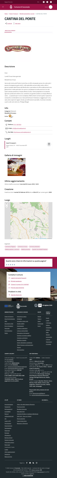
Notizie (39, 316)
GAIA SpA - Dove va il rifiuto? (24, 416)
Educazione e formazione (23, 333)
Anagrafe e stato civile (22, 321)
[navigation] (3, 7)
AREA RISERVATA (27, 476)
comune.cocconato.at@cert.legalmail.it (17, 367)
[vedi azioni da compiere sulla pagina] (16, 23)
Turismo (19, 347)
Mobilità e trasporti (21, 340)
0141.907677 (10, 361)
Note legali (7, 445)
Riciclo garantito (21, 419)
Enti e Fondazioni (9, 326)
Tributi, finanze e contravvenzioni (25, 345)
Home (6, 14)
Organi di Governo (9, 316)
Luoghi (47, 320)
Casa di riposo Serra (22, 421)
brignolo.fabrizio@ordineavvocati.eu (40, 395)
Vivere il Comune (13, 14)
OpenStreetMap (42, 238)
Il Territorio (48, 323)
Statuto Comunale (9, 440)
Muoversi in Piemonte (22, 423)
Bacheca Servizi (8, 438)
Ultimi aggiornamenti (10, 452)
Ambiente (19, 319)
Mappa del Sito (8, 457)
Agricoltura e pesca (21, 316)
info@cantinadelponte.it (19, 128)
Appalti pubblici (20, 324)
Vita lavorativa (20, 350)
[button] (29, 219)
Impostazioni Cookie (9, 447)
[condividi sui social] (8, 23)
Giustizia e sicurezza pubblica (24, 335)
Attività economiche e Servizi (49, 337)
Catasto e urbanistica (22, 328)
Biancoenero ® (41, 472)
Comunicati (40, 324)
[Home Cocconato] (19, 7)
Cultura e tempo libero (22, 331)
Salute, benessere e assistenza (24, 343)
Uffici (6, 321)
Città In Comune (36, 470)
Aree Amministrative (10, 319)
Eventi (47, 318)
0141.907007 (9, 359)
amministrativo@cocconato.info (16, 368)
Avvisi (39, 326)
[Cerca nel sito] (50, 7)
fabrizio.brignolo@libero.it (39, 393)
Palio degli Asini (21, 411)
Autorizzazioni (20, 326)
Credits (6, 449)
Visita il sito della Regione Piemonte (26, 404)
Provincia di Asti (21, 407)
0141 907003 (17, 124)
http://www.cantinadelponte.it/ (22, 132)
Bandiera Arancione (22, 409)
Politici (6, 333)
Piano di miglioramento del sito (9, 416)
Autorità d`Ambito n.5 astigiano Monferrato (27, 414)
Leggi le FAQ (8, 421)
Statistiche (7, 454)
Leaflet (35, 238)
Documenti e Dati (9, 324)
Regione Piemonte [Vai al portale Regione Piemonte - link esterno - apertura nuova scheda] (8, 2)
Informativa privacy (9, 442)
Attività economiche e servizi (27, 14)
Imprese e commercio (22, 338)
